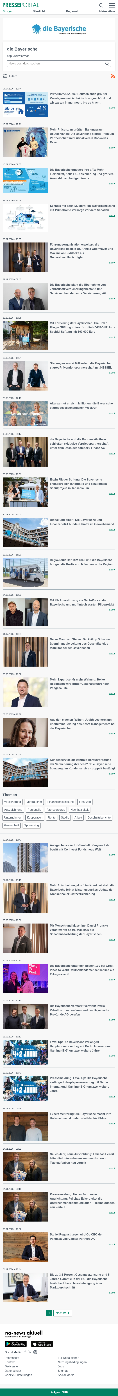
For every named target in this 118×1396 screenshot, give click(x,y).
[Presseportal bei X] (28, 1352)
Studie (65, 817)
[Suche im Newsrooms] (59, 63)
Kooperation (34, 817)
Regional (72, 11)
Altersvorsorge (56, 809)
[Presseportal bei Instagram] (34, 1351)
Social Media (66, 1375)
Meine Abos (107, 11)
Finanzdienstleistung (60, 801)
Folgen (59, 1392)
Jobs (61, 1366)
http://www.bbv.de (18, 55)
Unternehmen (13, 817)
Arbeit (78, 817)
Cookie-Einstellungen (18, 1375)
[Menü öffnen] (112, 5)
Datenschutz (13, 1370)
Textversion (12, 1366)
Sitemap (63, 1370)
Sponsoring (31, 825)
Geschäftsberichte (99, 817)
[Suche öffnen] (101, 5)
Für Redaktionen (68, 1357)
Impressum (12, 1357)
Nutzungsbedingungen (72, 1362)
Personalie (34, 809)
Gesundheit (11, 825)
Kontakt (10, 1362)
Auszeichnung (13, 809)
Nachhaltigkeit (80, 809)
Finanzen (85, 801)
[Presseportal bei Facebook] (24, 1352)
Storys (7, 11)
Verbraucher (34, 801)
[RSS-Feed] (113, 76)
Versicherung (12, 801)
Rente (52, 817)
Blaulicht (39, 11)
